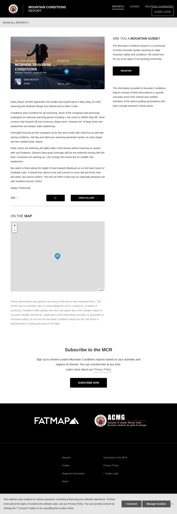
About (65, 484)
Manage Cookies (156, 503)
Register (126, 74)
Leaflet (101, 293)
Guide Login (163, 11)
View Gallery (87, 201)
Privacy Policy (102, 372)
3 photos (63, 63)
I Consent (131, 503)
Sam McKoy (31, 82)
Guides (134, 6)
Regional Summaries (159, 6)
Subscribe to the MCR (115, 460)
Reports (118, 6)
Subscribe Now (88, 385)
